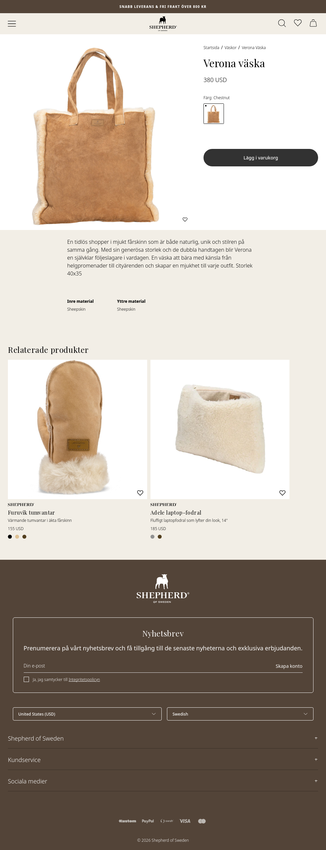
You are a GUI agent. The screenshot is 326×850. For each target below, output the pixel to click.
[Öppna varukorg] (314, 23)
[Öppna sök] (282, 23)
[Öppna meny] (11, 23)
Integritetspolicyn (84, 679)
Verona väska (254, 47)
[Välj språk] (240, 714)
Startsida (211, 47)
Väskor (231, 47)
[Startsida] (163, 24)
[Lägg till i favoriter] (185, 219)
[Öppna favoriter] (298, 23)
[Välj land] (87, 714)
